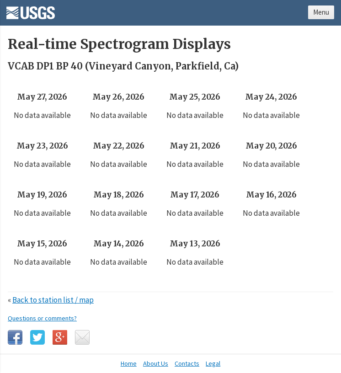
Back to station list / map (53, 300)
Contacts (187, 363)
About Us (155, 363)
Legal (213, 363)
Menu (321, 12)
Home (129, 363)
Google (60, 337)
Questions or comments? (42, 318)
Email (82, 337)
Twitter (37, 337)
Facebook (15, 337)
